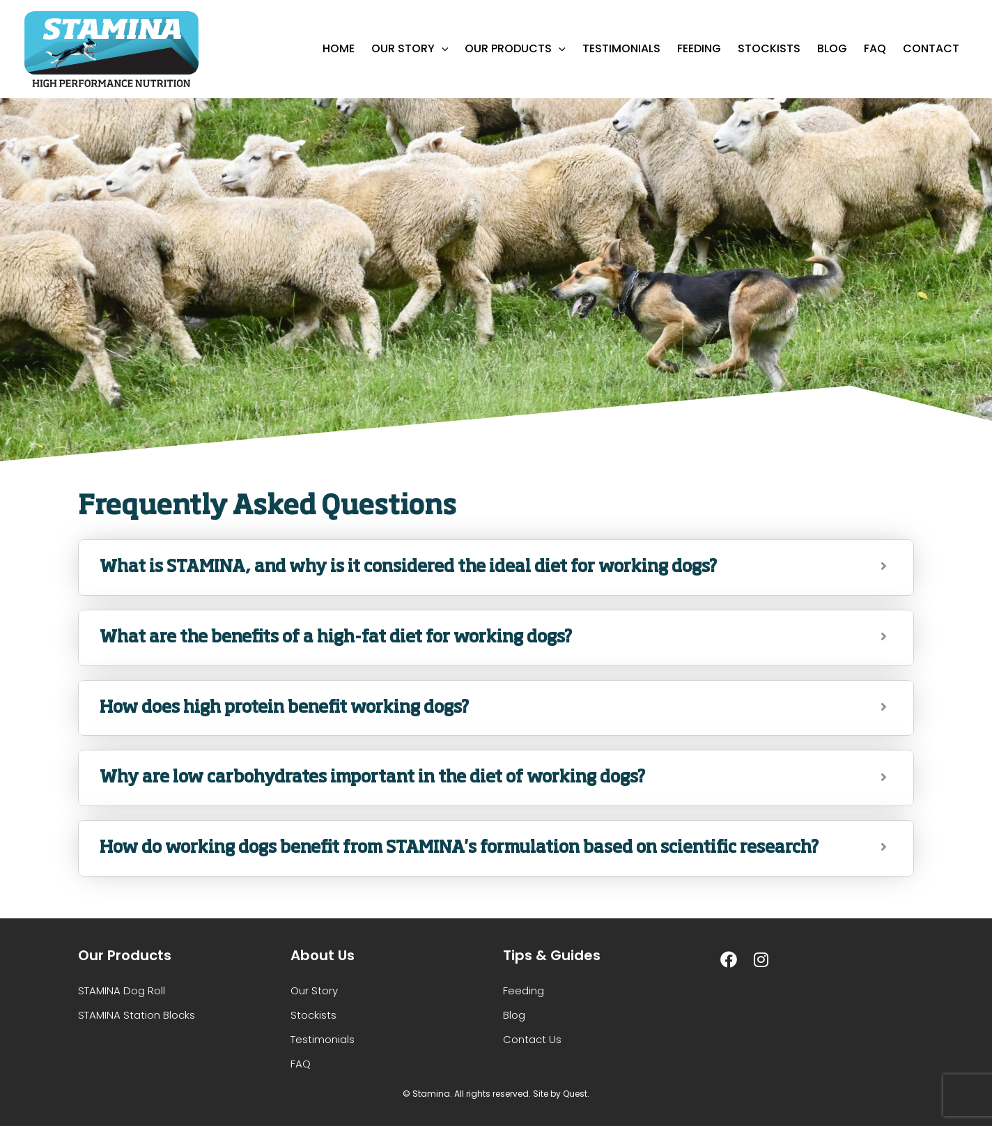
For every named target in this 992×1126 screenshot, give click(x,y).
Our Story (314, 990)
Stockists (313, 1015)
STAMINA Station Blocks (136, 1015)
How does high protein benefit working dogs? (285, 708)
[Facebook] (728, 959)
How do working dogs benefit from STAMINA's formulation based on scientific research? (459, 848)
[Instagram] (760, 959)
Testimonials (322, 1039)
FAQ (300, 1063)
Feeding (523, 990)
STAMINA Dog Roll (121, 990)
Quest (575, 1094)
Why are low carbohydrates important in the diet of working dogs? (373, 777)
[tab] (496, 567)
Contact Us (532, 1039)
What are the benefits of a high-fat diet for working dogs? (336, 637)
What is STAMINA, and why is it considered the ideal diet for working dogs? (409, 567)
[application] (442, 49)
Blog (514, 1015)
